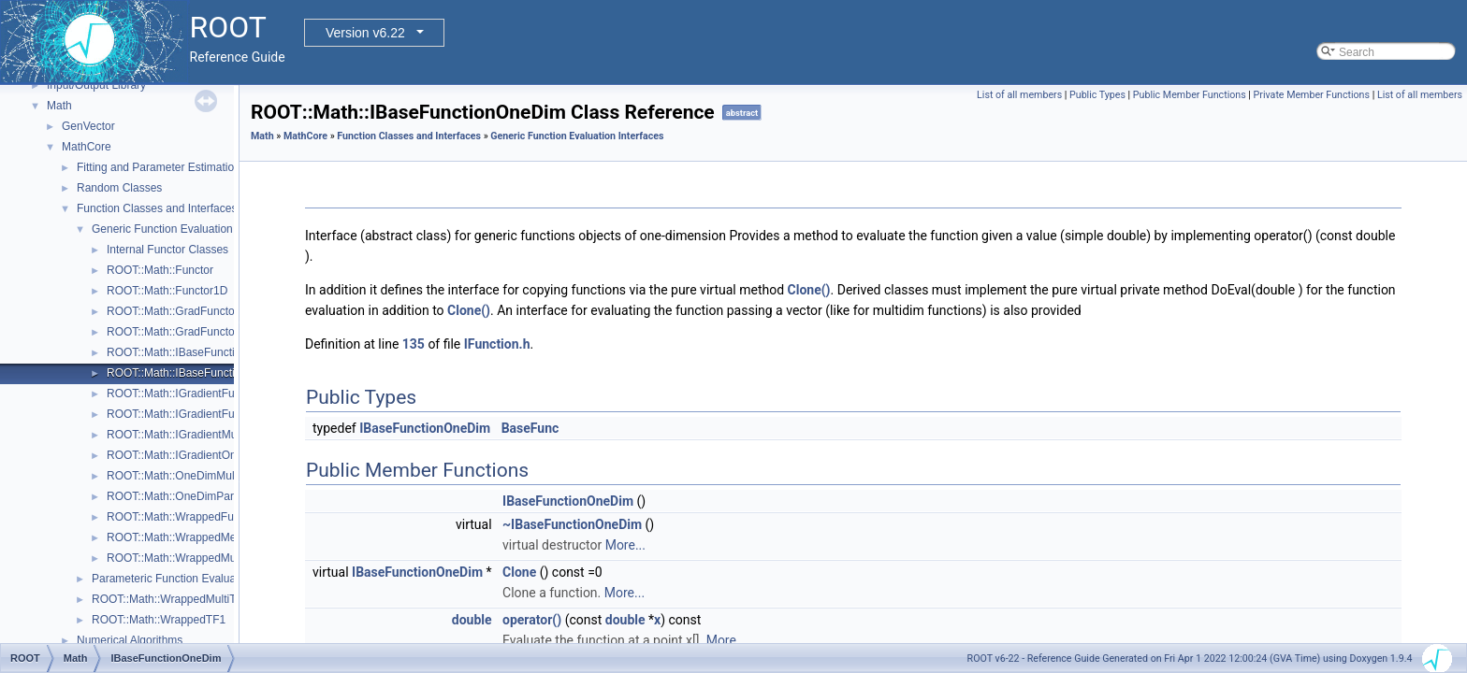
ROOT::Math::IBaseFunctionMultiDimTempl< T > (226, 352)
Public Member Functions (1189, 95)
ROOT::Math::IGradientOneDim (185, 455)
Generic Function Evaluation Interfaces (188, 229)
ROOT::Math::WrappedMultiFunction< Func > (219, 558)
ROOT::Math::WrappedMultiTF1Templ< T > (198, 599)
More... (625, 544)
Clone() (809, 289)
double (472, 619)
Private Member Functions (1312, 95)
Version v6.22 (365, 32)
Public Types (1097, 95)
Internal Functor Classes (167, 249)
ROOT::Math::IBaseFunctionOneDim (197, 372)
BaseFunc (530, 428)
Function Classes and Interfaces (157, 208)
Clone (519, 572)
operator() (531, 619)
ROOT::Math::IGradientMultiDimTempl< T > (214, 434)
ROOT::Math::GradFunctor (173, 311)
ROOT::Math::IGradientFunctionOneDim (206, 414)
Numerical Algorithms (129, 640)
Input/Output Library (96, 85)
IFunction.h (497, 343)
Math (59, 105)
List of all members (1019, 95)
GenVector (88, 126)
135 (413, 343)
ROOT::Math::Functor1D (167, 290)
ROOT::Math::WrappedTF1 (158, 619)
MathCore (86, 146)
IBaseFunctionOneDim (424, 428)
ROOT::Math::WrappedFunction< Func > (207, 516)
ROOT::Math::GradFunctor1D (180, 331)
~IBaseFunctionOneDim (572, 524)
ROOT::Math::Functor (160, 270)
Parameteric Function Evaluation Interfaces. (201, 578)
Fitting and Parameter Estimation (158, 167)
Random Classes (119, 187)
